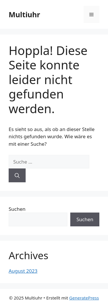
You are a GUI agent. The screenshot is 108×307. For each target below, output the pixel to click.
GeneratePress (84, 298)
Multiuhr (24, 14)
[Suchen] (17, 175)
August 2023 (23, 271)
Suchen (17, 209)
